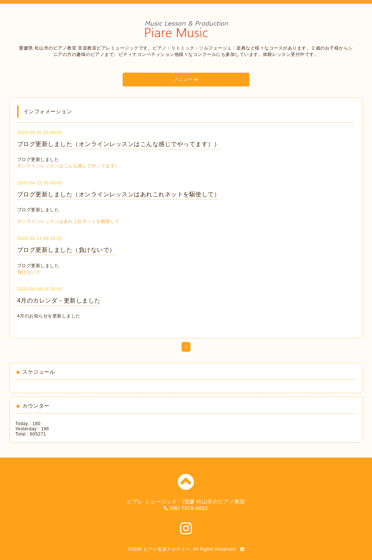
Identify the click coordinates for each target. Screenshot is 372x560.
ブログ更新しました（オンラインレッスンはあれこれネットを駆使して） (118, 194)
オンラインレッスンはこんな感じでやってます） (68, 165)
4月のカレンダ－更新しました (59, 300)
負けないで (29, 272)
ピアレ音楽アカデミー (167, 549)
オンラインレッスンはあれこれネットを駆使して (68, 221)
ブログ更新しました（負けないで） (66, 250)
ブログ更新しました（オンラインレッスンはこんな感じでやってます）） (118, 144)
